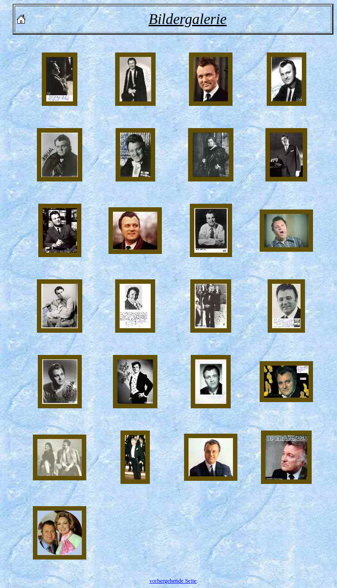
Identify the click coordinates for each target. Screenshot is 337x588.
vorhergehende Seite (173, 580)
